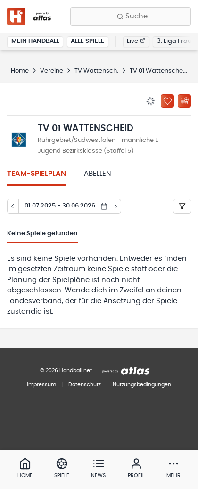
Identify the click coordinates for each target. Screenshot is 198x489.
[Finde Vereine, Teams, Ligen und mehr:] (130, 16)
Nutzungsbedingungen (142, 384)
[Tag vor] (116, 206)
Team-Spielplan (36, 173)
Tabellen (95, 173)
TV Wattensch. (96, 71)
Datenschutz (84, 384)
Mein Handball (35, 41)
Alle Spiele (87, 41)
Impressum (41, 384)
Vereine (51, 71)
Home (20, 71)
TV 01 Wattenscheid (159, 71)
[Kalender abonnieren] (184, 101)
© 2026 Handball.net (66, 370)
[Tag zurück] (12, 206)
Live (136, 41)
